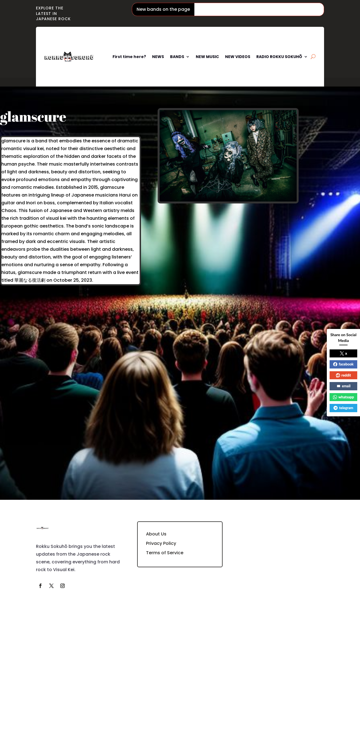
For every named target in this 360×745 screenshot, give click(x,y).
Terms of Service (164, 553)
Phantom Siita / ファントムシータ (232, 9)
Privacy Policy (161, 543)
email (343, 386)
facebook (343, 364)
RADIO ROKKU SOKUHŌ (279, 56)
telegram (343, 408)
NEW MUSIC (207, 56)
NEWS (158, 56)
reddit (343, 375)
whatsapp (343, 397)
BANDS (177, 56)
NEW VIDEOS (237, 56)
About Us (156, 534)
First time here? (129, 56)
